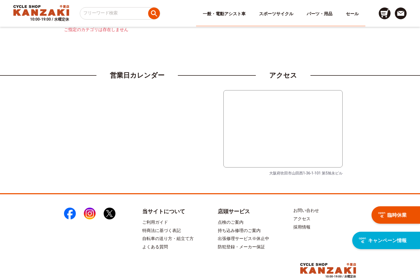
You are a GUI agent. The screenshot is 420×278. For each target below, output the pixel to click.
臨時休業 (392, 215)
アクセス (301, 218)
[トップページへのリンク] (41, 10)
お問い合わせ (306, 210)
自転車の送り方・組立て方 (168, 238)
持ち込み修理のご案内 (239, 230)
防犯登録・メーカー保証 (241, 246)
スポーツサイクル (276, 13)
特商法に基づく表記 (161, 230)
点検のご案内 (230, 222)
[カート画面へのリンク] (385, 13)
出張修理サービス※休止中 (243, 238)
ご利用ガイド (155, 222)
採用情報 (301, 227)
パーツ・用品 (319, 13)
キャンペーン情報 (383, 240)
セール (352, 13)
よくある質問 (155, 246)
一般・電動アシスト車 (224, 13)
